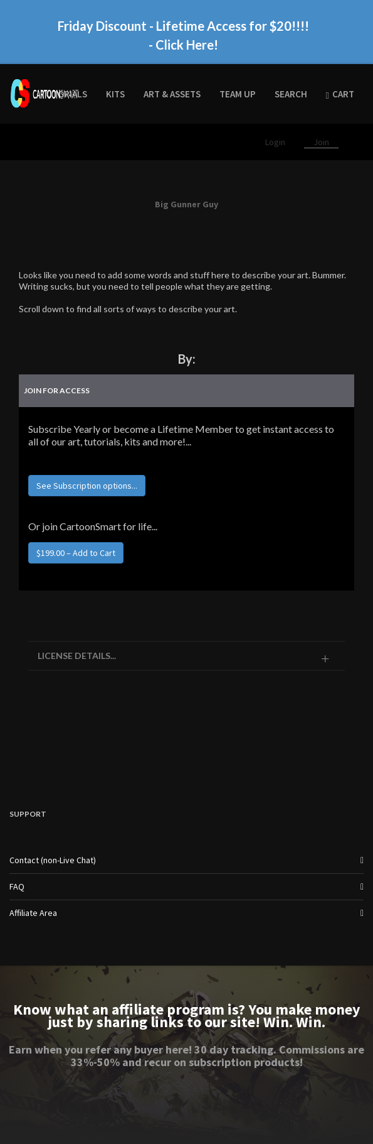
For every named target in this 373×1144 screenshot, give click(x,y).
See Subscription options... (86, 485)
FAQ (16, 886)
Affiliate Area (33, 912)
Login (276, 142)
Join (321, 142)
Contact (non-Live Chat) (52, 860)
